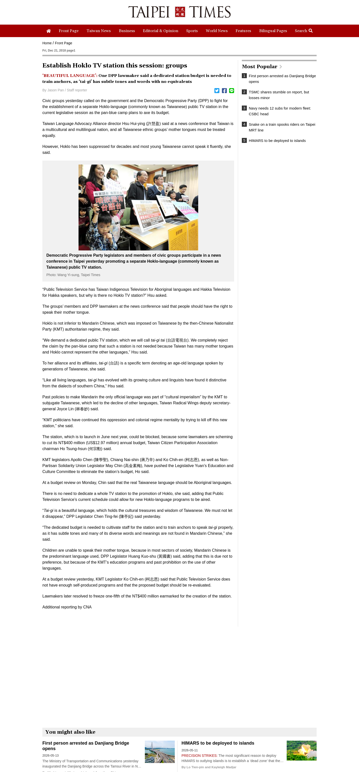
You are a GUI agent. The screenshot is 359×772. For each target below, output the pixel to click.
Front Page (63, 43)
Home (47, 43)
